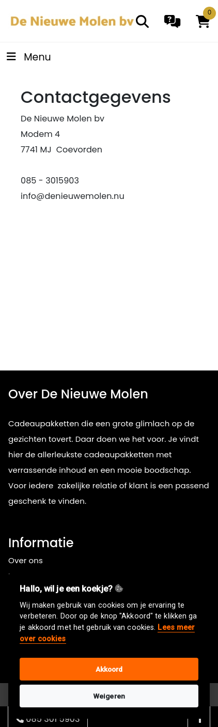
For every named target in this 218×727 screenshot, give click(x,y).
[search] (142, 21)
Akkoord (109, 669)
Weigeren (109, 696)
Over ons (25, 560)
